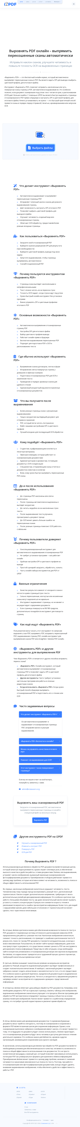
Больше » (57, 2)
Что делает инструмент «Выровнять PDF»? (40, 714)
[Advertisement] (40, 33)
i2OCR (34, 2)
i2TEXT (41, 2)
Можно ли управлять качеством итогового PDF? (40, 750)
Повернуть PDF (28, 849)
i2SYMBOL (48, 2)
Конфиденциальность (34, 1120)
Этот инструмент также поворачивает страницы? (40, 769)
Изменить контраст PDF (32, 846)
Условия (46, 1120)
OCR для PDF (27, 852)
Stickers (43, 1097)
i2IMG (27, 2)
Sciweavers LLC (46, 1123)
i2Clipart (43, 1094)
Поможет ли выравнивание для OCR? (40, 760)
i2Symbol (31, 1094)
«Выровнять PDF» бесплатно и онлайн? (40, 741)
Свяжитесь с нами (30, 1110)
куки (52, 1120)
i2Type (31, 1097)
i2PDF (21, 2)
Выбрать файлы (40, 148)
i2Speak (19, 1097)
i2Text (18, 1094)
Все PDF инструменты (31, 1112)
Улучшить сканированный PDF (34, 843)
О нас (26, 1107)
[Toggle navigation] (73, 4)
